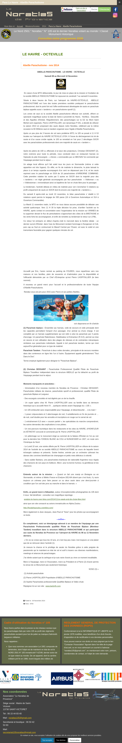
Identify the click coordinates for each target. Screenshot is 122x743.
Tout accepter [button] (47, 740)
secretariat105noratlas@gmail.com (19, 732)
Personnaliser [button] (75, 740)
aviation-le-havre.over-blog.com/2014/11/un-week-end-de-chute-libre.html (54, 499)
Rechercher (104, 9)
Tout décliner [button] (61, 740)
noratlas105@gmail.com (20, 718)
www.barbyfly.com (53, 586)
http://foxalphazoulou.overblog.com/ (38, 508)
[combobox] (94, 9)
